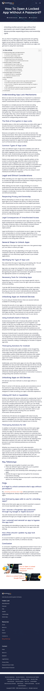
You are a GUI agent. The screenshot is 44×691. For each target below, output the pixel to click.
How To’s (27, 681)
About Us (4, 627)
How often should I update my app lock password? (18, 89)
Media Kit (4, 656)
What (3, 603)
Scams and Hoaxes (29, 683)
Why (6, 603)
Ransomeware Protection (8, 667)
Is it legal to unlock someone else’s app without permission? (20, 81)
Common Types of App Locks (12, 56)
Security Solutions (20, 677)
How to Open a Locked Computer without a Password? (27, 569)
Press (3, 649)
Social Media (33, 681)
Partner (4, 633)
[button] (36, 3)
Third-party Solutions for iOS (12, 75)
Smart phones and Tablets (32, 677)
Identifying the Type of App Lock (13, 64)
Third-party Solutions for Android (13, 71)
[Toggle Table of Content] (38, 50)
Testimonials (5, 614)
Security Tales (34, 679)
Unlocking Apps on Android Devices (13, 67)
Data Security (34, 17)
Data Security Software (10, 683)
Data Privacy (20, 683)
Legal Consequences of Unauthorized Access (16, 60)
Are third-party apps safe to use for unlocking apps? (18, 82)
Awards (4, 611)
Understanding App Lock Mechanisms (14, 52)
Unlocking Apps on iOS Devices (12, 72)
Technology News (25, 679)
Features (4, 606)
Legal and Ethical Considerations (13, 57)
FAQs (5, 79)
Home (3, 624)
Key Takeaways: (8, 77)
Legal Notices (5, 659)
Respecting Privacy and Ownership (14, 59)
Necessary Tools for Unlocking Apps (14, 65)
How (8, 603)
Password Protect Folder (8, 665)
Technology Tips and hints (12, 679)
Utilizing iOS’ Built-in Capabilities (13, 74)
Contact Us (5, 636)
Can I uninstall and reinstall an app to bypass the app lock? (20, 87)
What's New (5, 617)
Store (3, 630)
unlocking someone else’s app (13, 492)
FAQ (3, 609)
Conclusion (7, 90)
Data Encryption (19, 681)
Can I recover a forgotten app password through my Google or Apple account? (21, 85)
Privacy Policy (5, 662)
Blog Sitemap (6, 639)
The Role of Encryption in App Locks (14, 54)
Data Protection (22, 685)
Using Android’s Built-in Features (13, 69)
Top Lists (37, 683)
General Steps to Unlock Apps (12, 62)
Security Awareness (10, 677)
